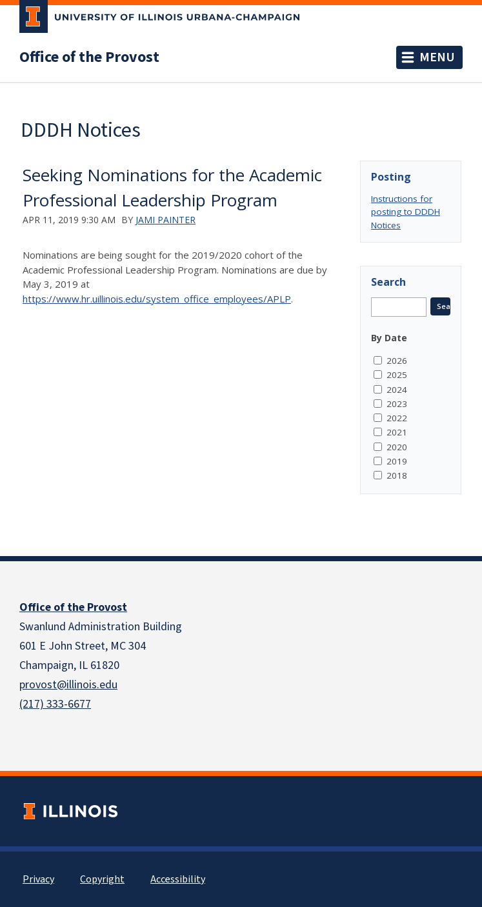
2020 (397, 447)
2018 (397, 475)
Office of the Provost (89, 57)
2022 (397, 418)
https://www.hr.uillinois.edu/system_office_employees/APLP (157, 298)
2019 (397, 461)
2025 (397, 375)
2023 (397, 404)
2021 (397, 432)
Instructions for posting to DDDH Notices (405, 212)
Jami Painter (166, 220)
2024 (397, 389)
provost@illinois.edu (68, 685)
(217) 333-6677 (55, 704)
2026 (397, 360)
